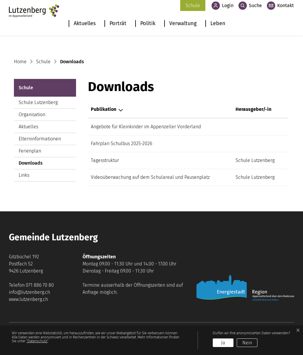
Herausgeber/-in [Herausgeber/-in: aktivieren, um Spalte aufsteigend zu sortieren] (253, 109)
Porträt (117, 23)
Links (24, 175)
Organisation (32, 114)
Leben (217, 23)
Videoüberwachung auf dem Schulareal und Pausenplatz (150, 177)
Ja (223, 343)
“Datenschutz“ (37, 341)
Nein (247, 343)
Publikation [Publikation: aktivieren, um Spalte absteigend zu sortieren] (103, 109)
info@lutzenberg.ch (29, 292)
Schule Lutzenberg (38, 102)
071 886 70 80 (40, 285)
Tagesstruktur (105, 160)
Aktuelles (85, 23)
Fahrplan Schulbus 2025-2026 (121, 143)
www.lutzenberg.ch (28, 299)
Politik (147, 23)
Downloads (34, 164)
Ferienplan (30, 151)
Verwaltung (182, 23)
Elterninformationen (40, 139)
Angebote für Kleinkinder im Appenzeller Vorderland (146, 126)
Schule (193, 5)
